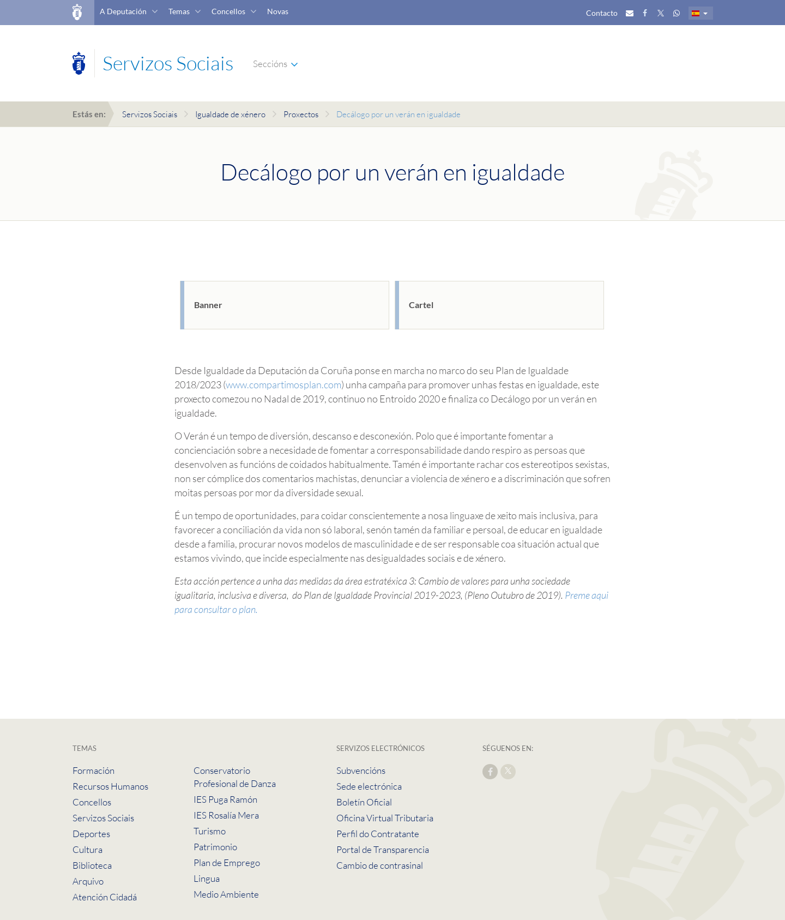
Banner (208, 304)
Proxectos (300, 114)
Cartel (421, 304)
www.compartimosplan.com (283, 384)
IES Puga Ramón (225, 799)
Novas (277, 11)
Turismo (210, 831)
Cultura (87, 849)
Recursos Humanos (110, 786)
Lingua (207, 878)
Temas (179, 11)
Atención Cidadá (105, 897)
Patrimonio (215, 846)
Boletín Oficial (364, 802)
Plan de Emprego (227, 862)
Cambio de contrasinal (379, 865)
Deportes (91, 833)
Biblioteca (92, 865)
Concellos (228, 11)
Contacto (602, 12)
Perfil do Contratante (377, 833)
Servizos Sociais (149, 114)
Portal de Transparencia (382, 849)
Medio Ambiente (226, 894)
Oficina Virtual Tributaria (384, 817)
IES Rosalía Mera (226, 815)
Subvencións (360, 770)
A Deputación (123, 11)
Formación (93, 770)
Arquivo (88, 881)
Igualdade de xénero (230, 114)
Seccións (270, 63)
